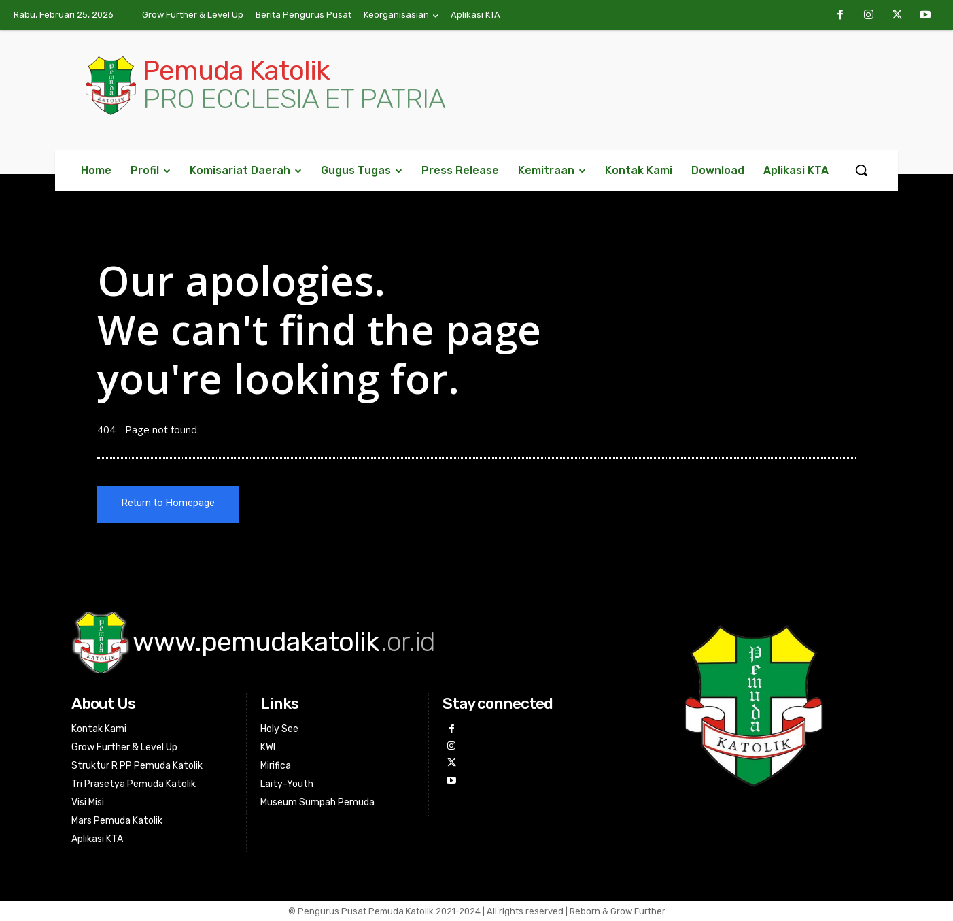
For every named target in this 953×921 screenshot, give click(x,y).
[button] (861, 170)
